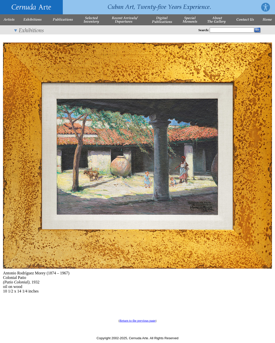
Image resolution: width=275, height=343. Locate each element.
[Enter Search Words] (232, 30)
